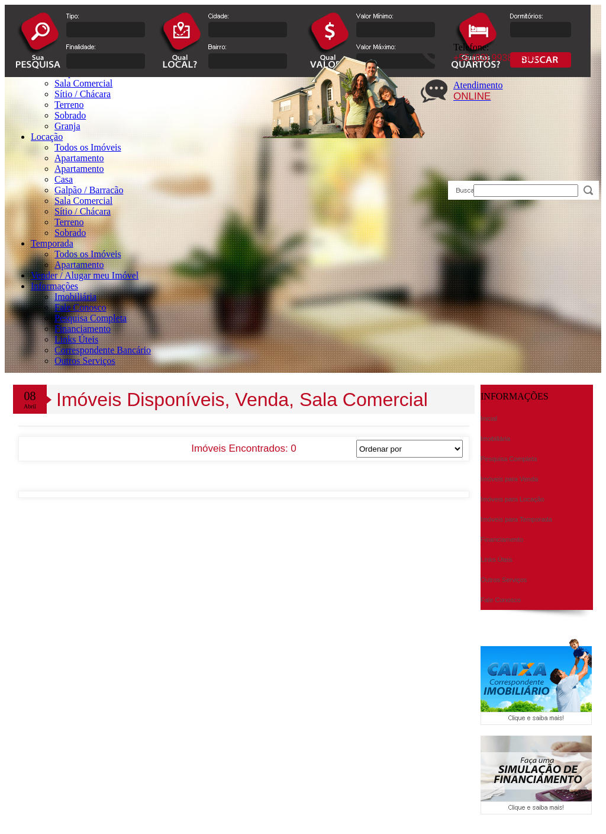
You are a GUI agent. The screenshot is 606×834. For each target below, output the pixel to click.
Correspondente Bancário (102, 350)
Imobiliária (75, 297)
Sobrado (70, 233)
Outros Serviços (84, 361)
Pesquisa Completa (90, 318)
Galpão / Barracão (88, 190)
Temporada (52, 243)
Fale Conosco (80, 307)
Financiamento (82, 329)
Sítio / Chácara (82, 211)
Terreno (69, 222)
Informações (54, 286)
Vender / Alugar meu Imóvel (84, 275)
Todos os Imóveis (87, 147)
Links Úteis (76, 339)
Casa (63, 179)
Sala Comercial (83, 201)
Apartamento (79, 158)
